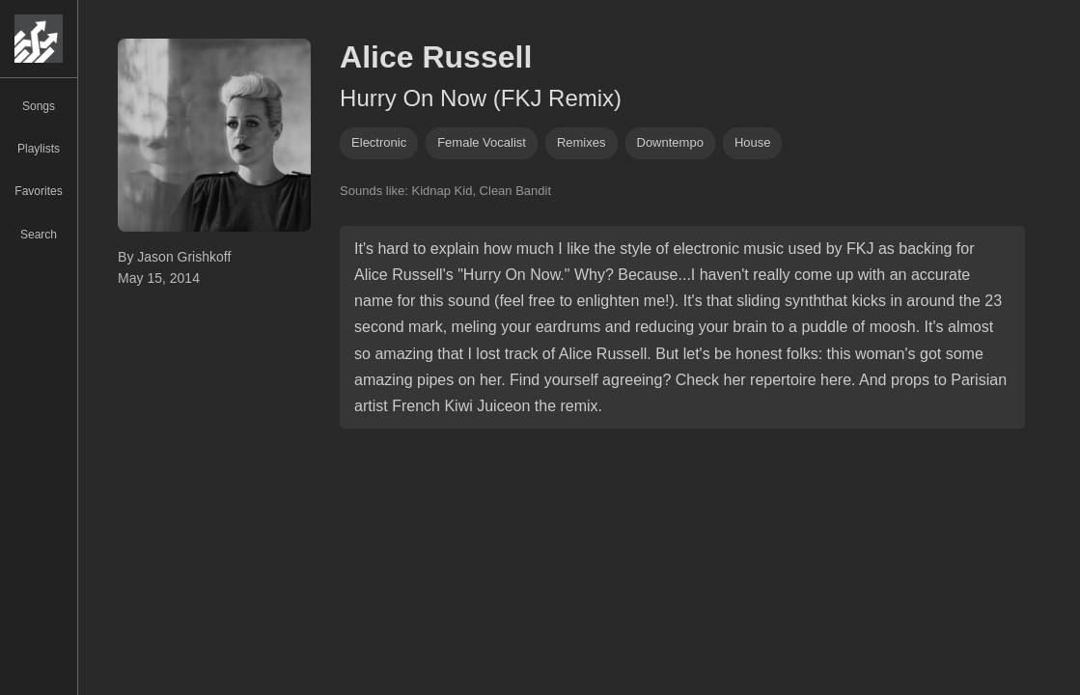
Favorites (38, 191)
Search (38, 234)
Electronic (378, 142)
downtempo (670, 142)
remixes (581, 142)
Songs (38, 106)
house (752, 142)
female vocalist (481, 142)
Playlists (38, 148)
